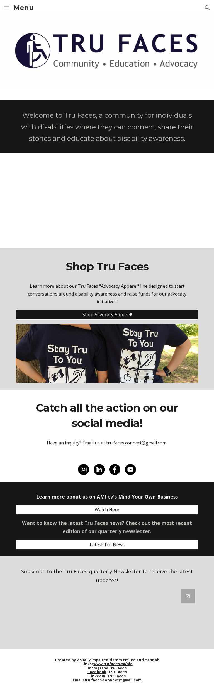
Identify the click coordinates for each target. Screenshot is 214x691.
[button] (6, 7)
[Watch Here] (107, 509)
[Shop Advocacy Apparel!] (107, 314)
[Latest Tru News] (107, 544)
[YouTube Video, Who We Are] (107, 200)
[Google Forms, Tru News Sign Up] (107, 615)
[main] (107, 126)
